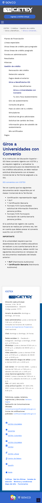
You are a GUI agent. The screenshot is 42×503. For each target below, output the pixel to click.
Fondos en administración (15, 54)
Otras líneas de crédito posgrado (18, 50)
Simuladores (14, 113)
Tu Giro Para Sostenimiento (25, 97)
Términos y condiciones (23, 482)
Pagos (6, 135)
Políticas (8, 479)
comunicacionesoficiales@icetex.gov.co (20, 409)
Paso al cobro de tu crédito (21, 109)
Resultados (9, 58)
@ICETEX (10, 430)
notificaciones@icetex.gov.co (24, 414)
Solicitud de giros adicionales (21, 117)
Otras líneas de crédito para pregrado (20, 46)
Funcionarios (23, 484)
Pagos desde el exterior (19, 78)
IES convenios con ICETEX (14, 182)
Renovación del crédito (19, 70)
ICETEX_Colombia (13, 434)
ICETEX (9, 446)
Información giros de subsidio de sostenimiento (23, 125)
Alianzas (8, 62)
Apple (8, 472)
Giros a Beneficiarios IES (19, 82)
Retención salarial (16, 74)
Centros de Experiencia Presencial (18, 327)
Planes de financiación (14, 39)
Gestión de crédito (12, 66)
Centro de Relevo (13, 458)
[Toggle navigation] (3, 22)
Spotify (9, 464)
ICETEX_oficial (12, 453)
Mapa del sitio (10, 484)
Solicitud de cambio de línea (21, 120)
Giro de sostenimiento (18, 101)
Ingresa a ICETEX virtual (20, 17)
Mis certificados (16, 131)
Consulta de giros (16, 105)
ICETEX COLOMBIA (13, 423)
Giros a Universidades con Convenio (24, 91)
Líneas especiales (11, 43)
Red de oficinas (19, 479)
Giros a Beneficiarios (22, 86)
